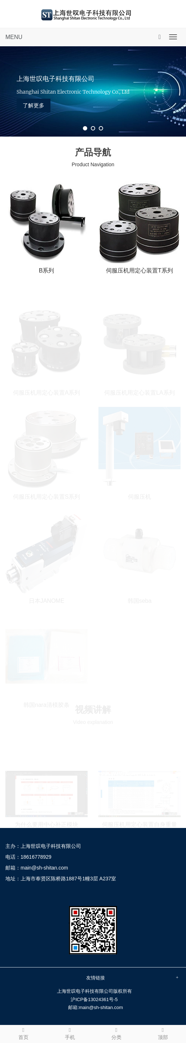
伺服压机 (139, 496)
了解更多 (33, 105)
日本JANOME (47, 600)
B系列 (46, 270)
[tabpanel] (93, 91)
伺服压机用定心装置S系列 (46, 496)
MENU (13, 37)
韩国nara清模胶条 (46, 704)
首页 (23, 1033)
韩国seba (140, 600)
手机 (69, 1033)
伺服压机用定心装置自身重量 (139, 824)
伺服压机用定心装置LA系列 (139, 392)
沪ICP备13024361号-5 (94, 999)
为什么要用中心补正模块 (46, 824)
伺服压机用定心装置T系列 (139, 270)
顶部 (163, 1033)
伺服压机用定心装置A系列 (46, 392)
